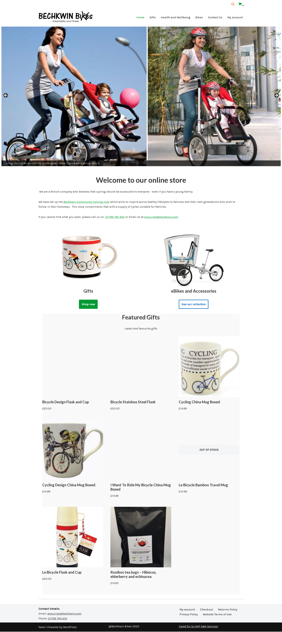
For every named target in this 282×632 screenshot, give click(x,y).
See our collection (194, 304)
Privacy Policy (188, 614)
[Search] (233, 4)
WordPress (70, 627)
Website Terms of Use (217, 614)
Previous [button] (6, 95)
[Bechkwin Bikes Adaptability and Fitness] (65, 18)
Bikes (199, 17)
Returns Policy (228, 610)
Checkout (206, 610)
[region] (141, 96)
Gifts (152, 17)
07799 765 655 (115, 217)
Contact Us (215, 17)
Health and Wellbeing (175, 17)
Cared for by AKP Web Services (198, 626)
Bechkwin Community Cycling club (86, 202)
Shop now (88, 304)
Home (140, 17)
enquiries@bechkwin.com (161, 217)
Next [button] (276, 95)
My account (235, 17)
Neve (41, 627)
